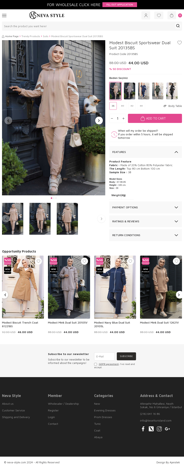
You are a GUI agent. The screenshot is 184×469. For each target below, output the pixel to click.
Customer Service (13, 411)
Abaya (98, 437)
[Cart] (174, 15)
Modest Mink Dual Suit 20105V (67, 323)
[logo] (46, 16)
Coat (97, 431)
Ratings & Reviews (125, 221)
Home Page (10, 36)
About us (8, 404)
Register (53, 411)
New (97, 404)
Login (51, 417)
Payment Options (125, 207)
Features (119, 152)
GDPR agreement (109, 364)
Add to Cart (156, 118)
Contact (53, 424)
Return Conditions (126, 235)
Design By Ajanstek (168, 463)
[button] (51, 198)
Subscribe (126, 356)
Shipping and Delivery (16, 417)
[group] (53, 118)
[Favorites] (157, 15)
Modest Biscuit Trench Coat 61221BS (20, 324)
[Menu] (4, 15)
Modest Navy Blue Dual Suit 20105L (112, 324)
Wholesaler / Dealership (63, 404)
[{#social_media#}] (143, 429)
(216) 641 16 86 (150, 414)
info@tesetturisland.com (155, 421)
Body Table (173, 106)
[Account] (143, 15)
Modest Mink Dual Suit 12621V (159, 323)
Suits (45, 36)
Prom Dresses (103, 417)
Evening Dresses (105, 411)
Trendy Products (30, 36)
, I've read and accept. (114, 366)
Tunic (97, 424)
